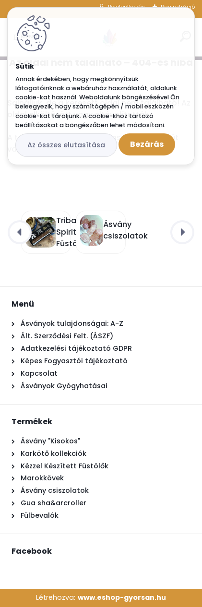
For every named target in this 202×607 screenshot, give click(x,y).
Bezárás (147, 144)
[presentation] (20, 232)
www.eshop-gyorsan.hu (122, 597)
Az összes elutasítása (66, 145)
